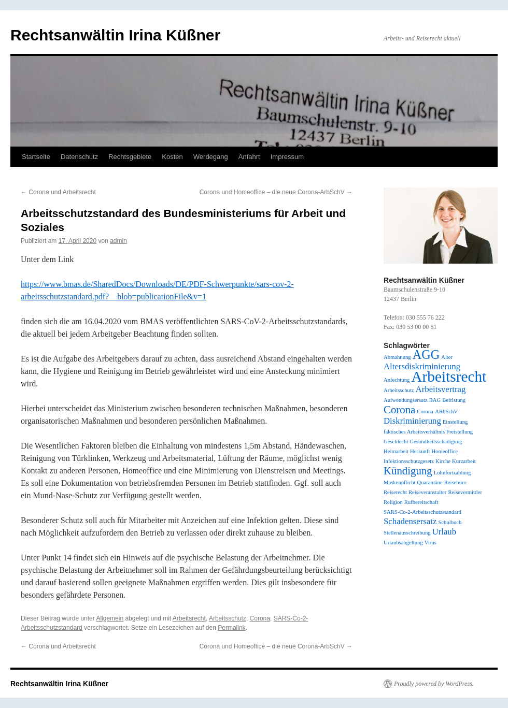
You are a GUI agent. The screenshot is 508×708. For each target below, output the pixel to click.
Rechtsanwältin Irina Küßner (115, 35)
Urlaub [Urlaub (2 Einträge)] (444, 532)
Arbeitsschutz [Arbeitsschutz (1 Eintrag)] (399, 390)
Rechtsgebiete (129, 157)
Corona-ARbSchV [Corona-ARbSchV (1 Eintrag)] (437, 411)
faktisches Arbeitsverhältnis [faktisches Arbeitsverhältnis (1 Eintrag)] (414, 432)
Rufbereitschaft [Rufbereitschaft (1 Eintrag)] (421, 502)
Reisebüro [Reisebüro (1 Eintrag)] (455, 482)
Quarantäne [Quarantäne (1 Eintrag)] (430, 482)
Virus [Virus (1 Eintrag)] (430, 542)
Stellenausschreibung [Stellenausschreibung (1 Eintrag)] (407, 533)
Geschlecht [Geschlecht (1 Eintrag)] (396, 441)
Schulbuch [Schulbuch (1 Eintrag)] (449, 522)
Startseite (36, 157)
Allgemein (109, 618)
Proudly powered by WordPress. (434, 683)
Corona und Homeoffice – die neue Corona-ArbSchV (276, 192)
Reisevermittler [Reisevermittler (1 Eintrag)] (465, 492)
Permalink (231, 627)
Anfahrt (249, 157)
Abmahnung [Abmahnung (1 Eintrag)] (397, 357)
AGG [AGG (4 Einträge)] (426, 355)
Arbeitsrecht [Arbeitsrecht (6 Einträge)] (448, 376)
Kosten (172, 157)
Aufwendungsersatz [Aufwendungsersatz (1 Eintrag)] (406, 400)
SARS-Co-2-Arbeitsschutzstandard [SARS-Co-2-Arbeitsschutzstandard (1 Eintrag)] (422, 512)
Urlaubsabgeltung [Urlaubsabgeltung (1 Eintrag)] (403, 542)
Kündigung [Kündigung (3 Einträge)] (408, 471)
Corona (260, 618)
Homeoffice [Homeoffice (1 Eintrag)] (444, 451)
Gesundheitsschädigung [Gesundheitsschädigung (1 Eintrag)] (436, 441)
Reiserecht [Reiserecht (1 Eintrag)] (395, 492)
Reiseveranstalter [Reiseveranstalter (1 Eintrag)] (427, 492)
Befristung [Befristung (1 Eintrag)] (453, 400)
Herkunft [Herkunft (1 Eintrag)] (420, 451)
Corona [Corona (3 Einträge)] (399, 409)
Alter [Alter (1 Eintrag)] (447, 357)
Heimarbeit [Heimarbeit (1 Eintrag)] (396, 451)
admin (118, 240)
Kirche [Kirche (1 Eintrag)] (442, 461)
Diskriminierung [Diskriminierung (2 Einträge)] (412, 421)
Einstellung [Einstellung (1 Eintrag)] (455, 422)
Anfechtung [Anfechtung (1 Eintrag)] (397, 380)
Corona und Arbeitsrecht (58, 192)
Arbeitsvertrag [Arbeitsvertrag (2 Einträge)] (441, 389)
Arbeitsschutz (227, 618)
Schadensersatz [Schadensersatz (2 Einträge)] (410, 521)
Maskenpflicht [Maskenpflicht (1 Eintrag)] (400, 482)
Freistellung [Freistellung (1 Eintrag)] (459, 432)
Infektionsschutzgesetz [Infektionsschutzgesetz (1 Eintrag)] (409, 461)
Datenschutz (79, 157)
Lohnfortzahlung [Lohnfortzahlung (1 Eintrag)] (452, 472)
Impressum (287, 157)
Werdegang (210, 157)
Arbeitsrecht (189, 618)
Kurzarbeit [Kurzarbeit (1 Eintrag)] (464, 461)
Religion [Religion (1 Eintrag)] (393, 502)
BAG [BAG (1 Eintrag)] (435, 400)
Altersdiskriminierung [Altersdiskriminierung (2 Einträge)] (422, 366)
